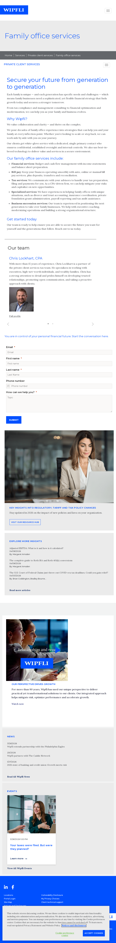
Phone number (15, 380)
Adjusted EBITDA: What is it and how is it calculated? (36, 548)
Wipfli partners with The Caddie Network (28, 755)
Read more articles (19, 590)
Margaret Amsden (21, 554)
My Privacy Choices (50, 898)
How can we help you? (20, 392)
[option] (50, 293)
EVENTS (12, 791)
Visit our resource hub (25, 532)
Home (8, 55)
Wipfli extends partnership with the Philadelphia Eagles (36, 746)
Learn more (16, 858)
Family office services (68, 55)
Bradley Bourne (37, 579)
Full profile (15, 320)
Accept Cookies (94, 933)
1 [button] (48, 328)
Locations (8, 895)
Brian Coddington (21, 579)
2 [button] (52, 328)
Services (20, 55)
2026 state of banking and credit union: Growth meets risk (37, 765)
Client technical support (52, 902)
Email (9, 347)
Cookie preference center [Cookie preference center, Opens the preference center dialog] (64, 934)
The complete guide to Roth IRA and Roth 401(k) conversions (40, 560)
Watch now (18, 708)
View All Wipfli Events (19, 868)
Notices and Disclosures (15, 906)
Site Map (8, 902)
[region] (55, 923)
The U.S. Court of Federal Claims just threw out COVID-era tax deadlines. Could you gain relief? (58, 572)
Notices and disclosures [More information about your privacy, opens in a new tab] (74, 925)
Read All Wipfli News (18, 776)
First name (13, 358)
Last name (12, 369)
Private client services (40, 55)
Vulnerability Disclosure (52, 895)
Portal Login (9, 898)
